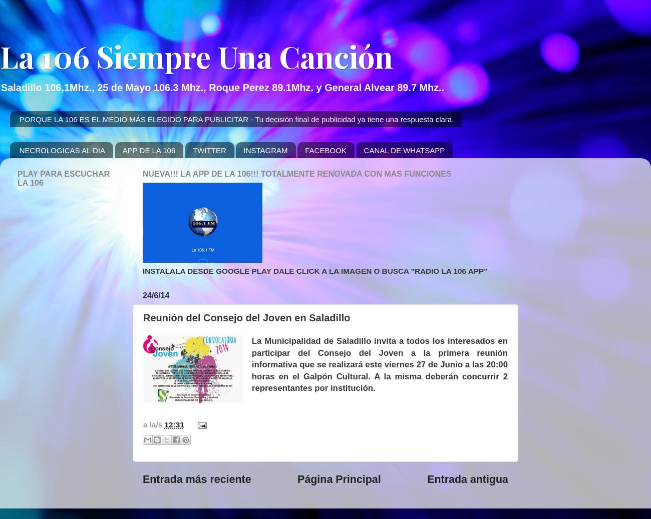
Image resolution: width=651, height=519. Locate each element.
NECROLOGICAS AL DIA (62, 150)
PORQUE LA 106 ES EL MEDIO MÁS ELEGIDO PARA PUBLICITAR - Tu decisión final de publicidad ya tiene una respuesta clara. (237, 119)
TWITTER (209, 150)
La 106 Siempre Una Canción (196, 56)
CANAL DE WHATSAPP (404, 150)
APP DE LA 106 (149, 150)
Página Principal (339, 479)
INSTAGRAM (265, 150)
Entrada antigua (467, 479)
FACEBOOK (326, 150)
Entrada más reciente (197, 479)
